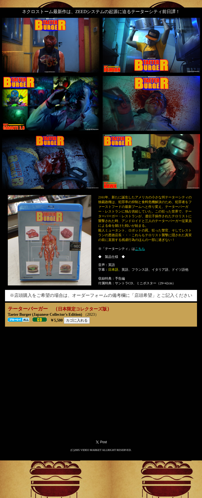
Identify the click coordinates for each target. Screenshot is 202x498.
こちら (140, 249)
